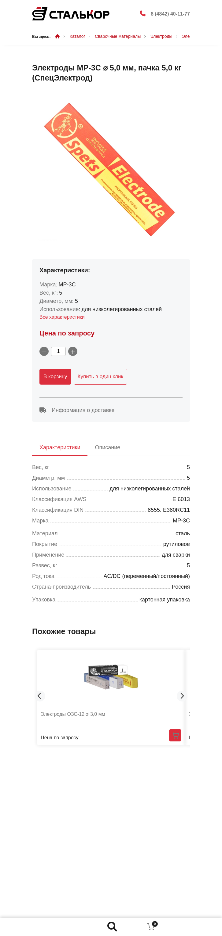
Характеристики (59, 447)
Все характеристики (62, 317)
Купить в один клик (100, 376)
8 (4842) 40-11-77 (170, 13)
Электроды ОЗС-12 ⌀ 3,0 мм (73, 714)
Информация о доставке (76, 410)
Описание (107, 447)
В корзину (55, 376)
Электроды (161, 36)
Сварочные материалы (118, 36)
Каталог (77, 36)
